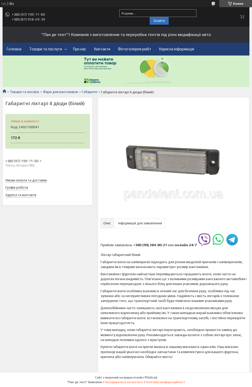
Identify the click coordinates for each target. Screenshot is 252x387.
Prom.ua (151, 377)
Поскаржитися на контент (124, 382)
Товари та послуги (45, 49)
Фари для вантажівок (60, 92)
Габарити (89, 92)
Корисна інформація (176, 49)
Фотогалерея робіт (134, 49)
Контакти (102, 49)
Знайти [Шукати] (159, 21)
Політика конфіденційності (165, 382)
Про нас (79, 49)
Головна (13, 49)
